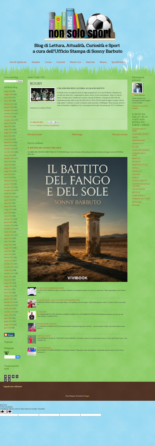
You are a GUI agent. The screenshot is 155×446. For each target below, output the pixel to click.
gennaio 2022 (8, 261)
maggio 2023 (8, 209)
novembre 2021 (9, 267)
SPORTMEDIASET (138, 140)
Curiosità (60, 62)
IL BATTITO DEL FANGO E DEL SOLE (44, 148)
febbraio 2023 (8, 219)
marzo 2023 (8, 216)
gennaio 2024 (8, 184)
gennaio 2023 (8, 222)
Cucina (48, 62)
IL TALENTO (41, 312)
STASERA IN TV (138, 144)
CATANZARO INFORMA (141, 150)
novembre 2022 (9, 229)
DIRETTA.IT (136, 158)
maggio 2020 (8, 325)
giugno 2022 (8, 245)
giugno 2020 (8, 321)
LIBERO (135, 137)
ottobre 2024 (8, 155)
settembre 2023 (9, 197)
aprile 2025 (7, 136)
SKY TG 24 (136, 192)
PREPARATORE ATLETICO (47, 324)
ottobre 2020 (8, 309)
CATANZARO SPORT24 (140, 134)
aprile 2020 (7, 328)
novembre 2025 (9, 113)
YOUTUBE (136, 174)
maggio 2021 (8, 286)
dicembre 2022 (9, 225)
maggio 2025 (8, 133)
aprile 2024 (7, 174)
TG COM (135, 147)
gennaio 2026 (8, 107)
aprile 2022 (7, 251)
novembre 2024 (9, 152)
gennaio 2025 (8, 145)
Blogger (86, 396)
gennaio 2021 (8, 299)
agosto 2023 (8, 200)
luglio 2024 (8, 165)
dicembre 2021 (9, 264)
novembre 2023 (9, 190)
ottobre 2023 (8, 193)
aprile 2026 (7, 97)
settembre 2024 (9, 158)
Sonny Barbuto (139, 95)
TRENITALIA (137, 171)
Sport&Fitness (118, 62)
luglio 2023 (8, 203)
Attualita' (35, 62)
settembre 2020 (9, 312)
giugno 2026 (8, 91)
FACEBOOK (136, 162)
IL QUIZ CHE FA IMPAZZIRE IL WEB (50, 288)
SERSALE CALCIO (44, 336)
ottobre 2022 (8, 232)
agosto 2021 (8, 277)
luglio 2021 (8, 280)
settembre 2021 (9, 273)
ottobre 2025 (8, 117)
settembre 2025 (9, 120)
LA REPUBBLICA (138, 195)
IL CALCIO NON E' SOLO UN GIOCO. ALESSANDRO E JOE (58, 300)
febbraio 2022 (8, 257)
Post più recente (35, 134)
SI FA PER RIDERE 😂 (45, 348)
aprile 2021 (7, 289)
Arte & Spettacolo (18, 62)
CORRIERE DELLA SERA (141, 199)
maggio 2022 (8, 248)
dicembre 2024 (9, 149)
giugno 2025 (8, 129)
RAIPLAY (135, 178)
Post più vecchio (119, 134)
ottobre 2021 (8, 270)
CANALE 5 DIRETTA (139, 181)
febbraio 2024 (8, 181)
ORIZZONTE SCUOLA (140, 165)
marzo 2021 (8, 293)
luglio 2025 (8, 126)
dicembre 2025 (9, 110)
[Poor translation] (8, 412)
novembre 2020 (9, 305)
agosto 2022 (8, 238)
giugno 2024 (8, 168)
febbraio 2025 (8, 142)
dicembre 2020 (9, 302)
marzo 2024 (8, 177)
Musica (103, 62)
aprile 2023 (7, 213)
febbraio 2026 (8, 104)
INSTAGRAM (137, 202)
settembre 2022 (9, 235)
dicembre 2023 (9, 187)
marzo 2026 (8, 101)
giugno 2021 (8, 283)
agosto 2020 (8, 315)
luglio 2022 (8, 241)
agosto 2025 (8, 123)
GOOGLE (135, 168)
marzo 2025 (8, 139)
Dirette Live (75, 62)
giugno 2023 (8, 206)
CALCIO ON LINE (138, 189)
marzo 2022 (8, 254)
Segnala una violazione (13, 386)
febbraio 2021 (8, 296)
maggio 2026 (8, 94)
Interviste (90, 62)
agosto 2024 (8, 161)
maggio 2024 (8, 171)
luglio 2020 (8, 318)
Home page (77, 134)
